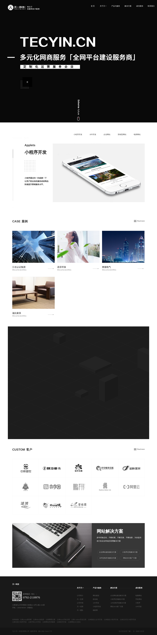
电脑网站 (138, 595)
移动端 (95, 599)
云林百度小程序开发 (19, 622)
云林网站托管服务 (48, 622)
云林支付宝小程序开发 (128, 619)
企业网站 (107, 134)
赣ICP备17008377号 (45, 631)
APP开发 (93, 134)
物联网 (95, 610)
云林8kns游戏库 (38, 619)
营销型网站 (122, 134)
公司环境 (80, 603)
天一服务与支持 (138, 631)
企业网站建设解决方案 (107, 552)
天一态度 (80, 599)
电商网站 (137, 134)
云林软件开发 (61, 622)
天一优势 (80, 606)
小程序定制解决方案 (130, 552)
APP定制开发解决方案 (107, 558)
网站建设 (96, 595)
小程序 (137, 603)
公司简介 (80, 595)
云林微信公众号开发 (95, 619)
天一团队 (80, 610)
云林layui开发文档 (63, 619)
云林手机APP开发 (34, 622)
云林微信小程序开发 (111, 619)
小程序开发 (78, 134)
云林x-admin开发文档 (78, 619)
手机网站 (138, 599)
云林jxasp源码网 (25, 619)
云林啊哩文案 (50, 619)
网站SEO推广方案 (130, 558)
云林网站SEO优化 (74, 622)
